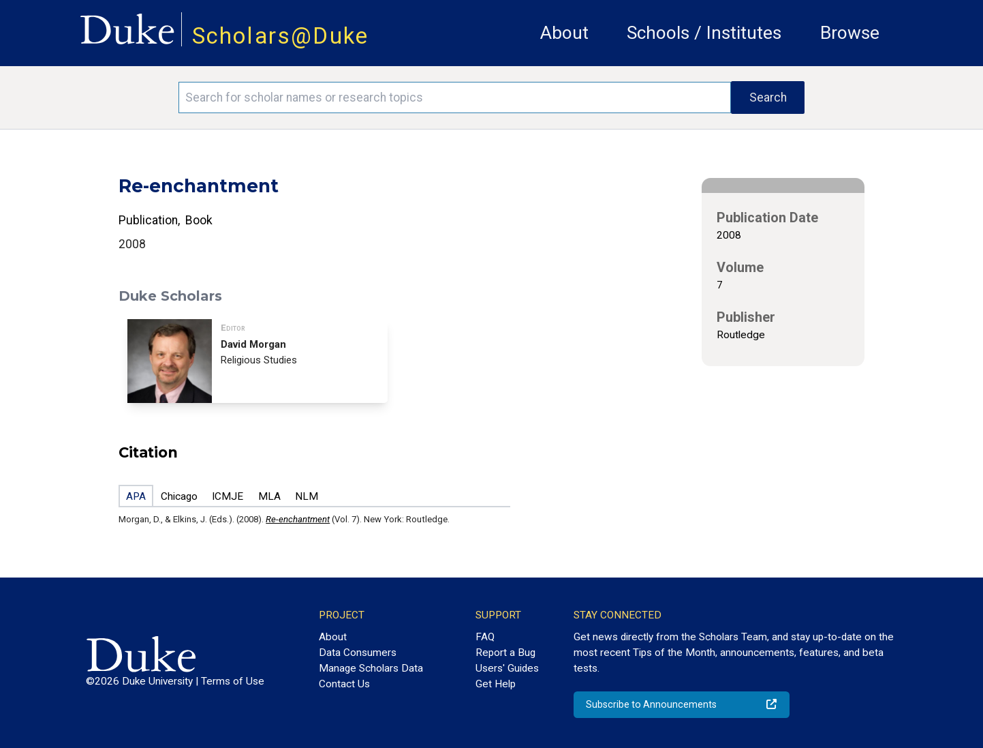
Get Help (495, 684)
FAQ (485, 637)
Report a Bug (505, 652)
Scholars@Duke (280, 36)
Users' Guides (507, 668)
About (564, 33)
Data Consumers (357, 652)
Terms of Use (232, 681)
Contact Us (344, 684)
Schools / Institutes (704, 33)
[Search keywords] (455, 97)
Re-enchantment (298, 519)
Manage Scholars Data (371, 668)
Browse (849, 33)
